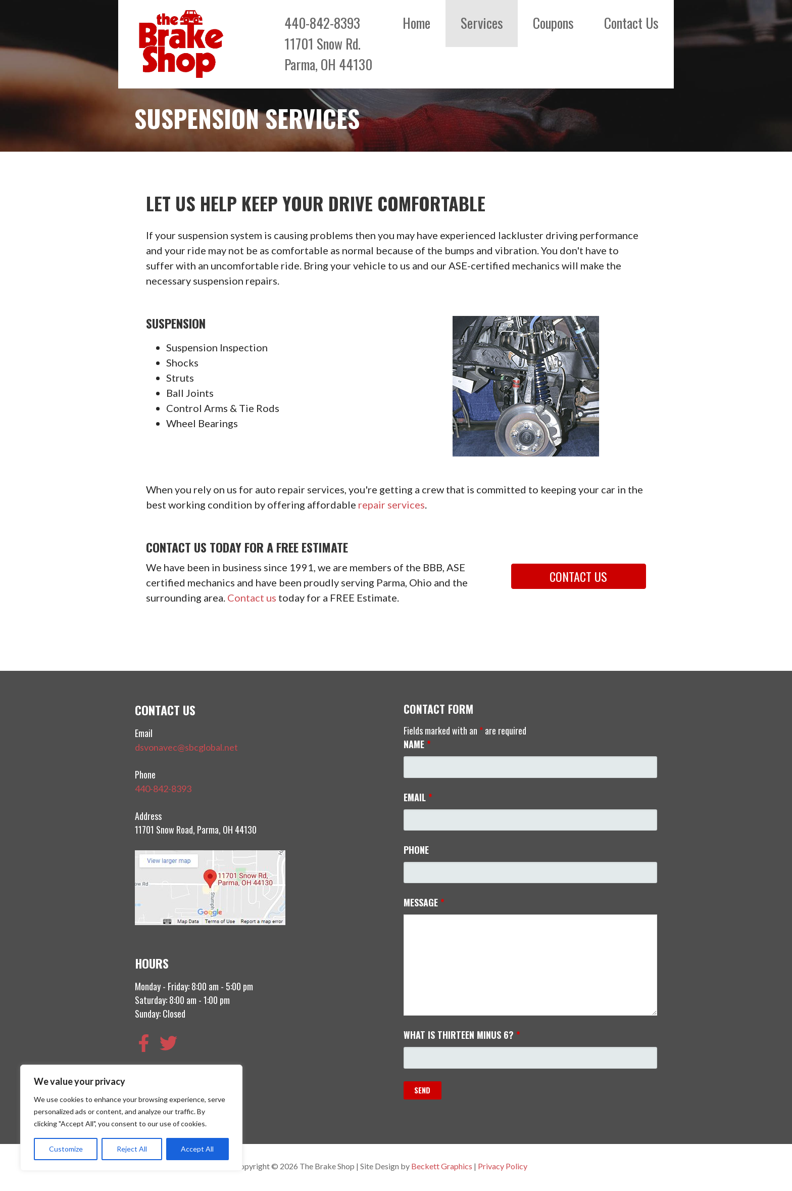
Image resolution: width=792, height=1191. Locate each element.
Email (418, 797)
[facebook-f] (146, 1043)
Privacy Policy (502, 1166)
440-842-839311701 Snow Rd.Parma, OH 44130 (328, 43)
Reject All (132, 1148)
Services (482, 23)
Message (424, 902)
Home (416, 23)
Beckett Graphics (441, 1166)
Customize (66, 1148)
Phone (416, 849)
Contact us (251, 597)
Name (417, 744)
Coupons (553, 23)
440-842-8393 (163, 788)
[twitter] (171, 1043)
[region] (131, 1118)
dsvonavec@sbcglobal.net (186, 747)
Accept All (197, 1148)
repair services (391, 504)
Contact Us (631, 23)
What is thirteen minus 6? (462, 1034)
